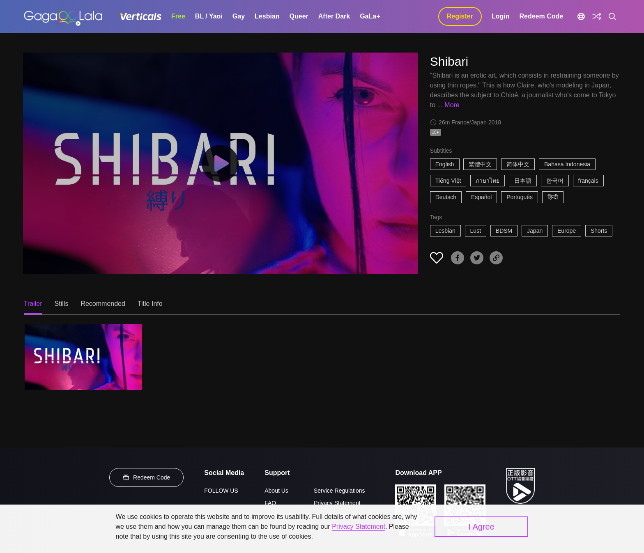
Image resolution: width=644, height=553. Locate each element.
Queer (299, 16)
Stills (62, 303)
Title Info (150, 303)
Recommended (102, 303)
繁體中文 (480, 164)
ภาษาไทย (487, 180)
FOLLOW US (221, 490)
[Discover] (597, 16)
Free (178, 16)
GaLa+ (370, 16)
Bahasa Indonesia (567, 164)
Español (481, 197)
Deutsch (445, 197)
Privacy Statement (337, 503)
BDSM (504, 230)
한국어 (555, 180)
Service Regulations (339, 490)
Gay (238, 16)
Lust (475, 230)
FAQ (270, 503)
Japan (535, 230)
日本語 (522, 180)
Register (460, 16)
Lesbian (267, 16)
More (451, 104)
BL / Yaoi (209, 16)
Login (501, 16)
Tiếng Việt (448, 180)
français (588, 180)
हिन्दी (552, 197)
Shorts (599, 230)
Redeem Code (541, 16)
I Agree (481, 526)
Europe (566, 230)
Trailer (33, 303)
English (444, 164)
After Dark (334, 16)
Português (519, 197)
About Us (276, 490)
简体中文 (517, 164)
